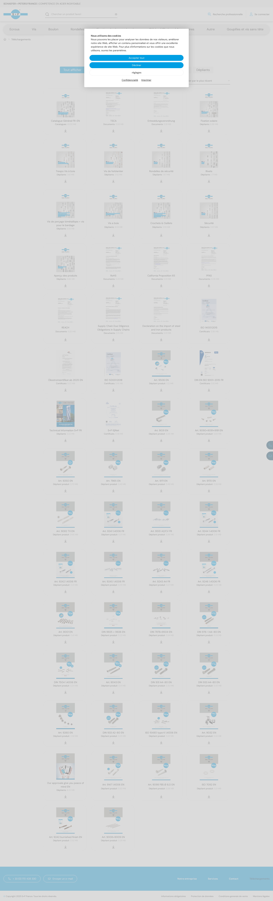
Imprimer (146, 80)
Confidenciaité (130, 80)
